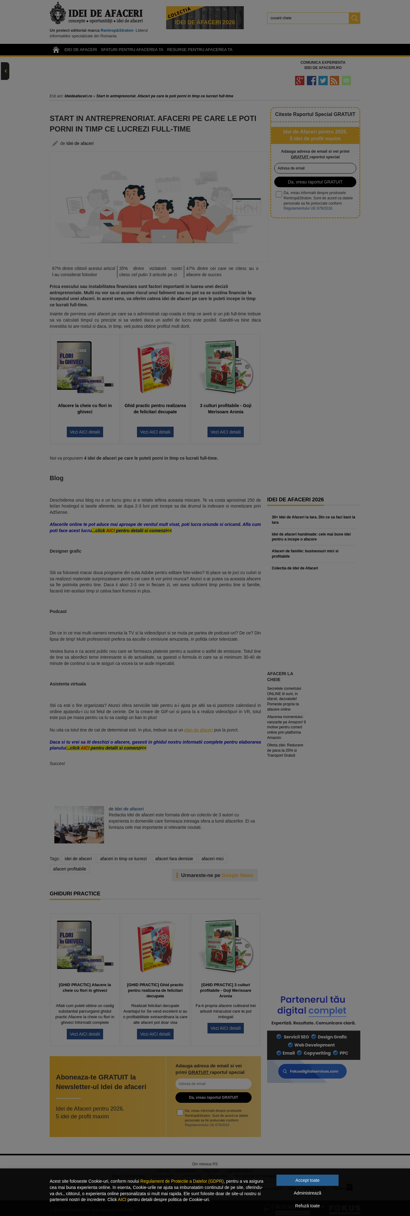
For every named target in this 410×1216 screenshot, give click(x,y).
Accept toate (307, 1180)
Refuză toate (307, 1205)
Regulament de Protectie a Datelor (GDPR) (182, 1181)
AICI (122, 1199)
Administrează (307, 1192)
